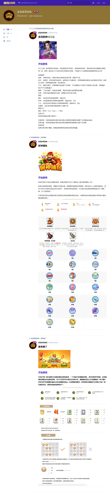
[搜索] (78, 3)
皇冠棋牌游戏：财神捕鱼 (38, 137)
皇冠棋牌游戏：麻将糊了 (38, 338)
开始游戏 (42, 63)
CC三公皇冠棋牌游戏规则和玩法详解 (42, 28)
